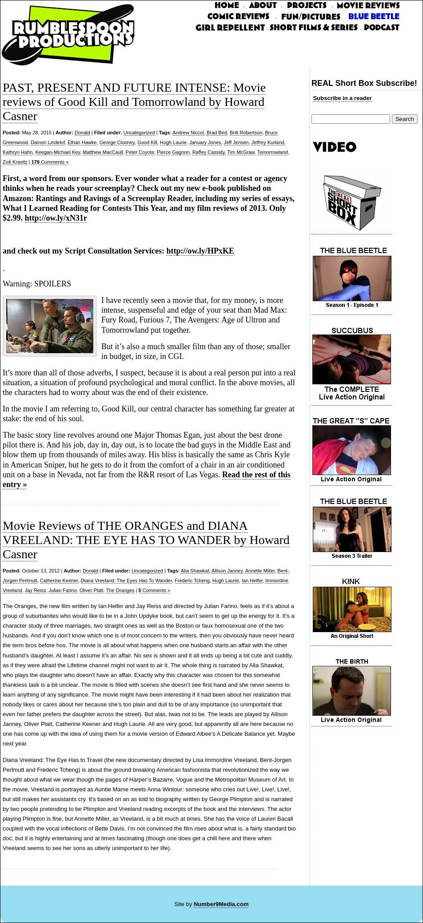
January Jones (205, 142)
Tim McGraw (241, 152)
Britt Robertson (246, 132)
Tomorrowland (272, 152)
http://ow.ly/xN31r (56, 218)
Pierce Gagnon (173, 152)
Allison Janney (227, 570)
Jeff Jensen (236, 142)
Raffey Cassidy (208, 152)
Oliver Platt (92, 590)
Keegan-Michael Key (57, 152)
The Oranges (120, 590)
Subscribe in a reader (342, 98)
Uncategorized (139, 132)
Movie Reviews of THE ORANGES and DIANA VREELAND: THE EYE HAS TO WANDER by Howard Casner (146, 540)
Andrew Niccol (188, 132)
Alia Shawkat (195, 570)
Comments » (50, 162)
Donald (82, 132)
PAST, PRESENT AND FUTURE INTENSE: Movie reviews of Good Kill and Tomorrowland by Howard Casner (134, 102)
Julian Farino (63, 590)
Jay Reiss (35, 590)
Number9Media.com (221, 904)
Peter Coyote (140, 152)
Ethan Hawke (82, 142)
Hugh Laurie (173, 142)
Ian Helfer (252, 580)
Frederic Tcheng (192, 580)
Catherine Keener (59, 580)
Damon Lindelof (48, 142)
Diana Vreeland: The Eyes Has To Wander (126, 580)
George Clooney (117, 142)
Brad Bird (217, 132)
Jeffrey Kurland (267, 142)
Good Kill (147, 142)
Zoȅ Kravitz (15, 162)
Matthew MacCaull (103, 152)
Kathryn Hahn (17, 152)
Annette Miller (260, 570)
